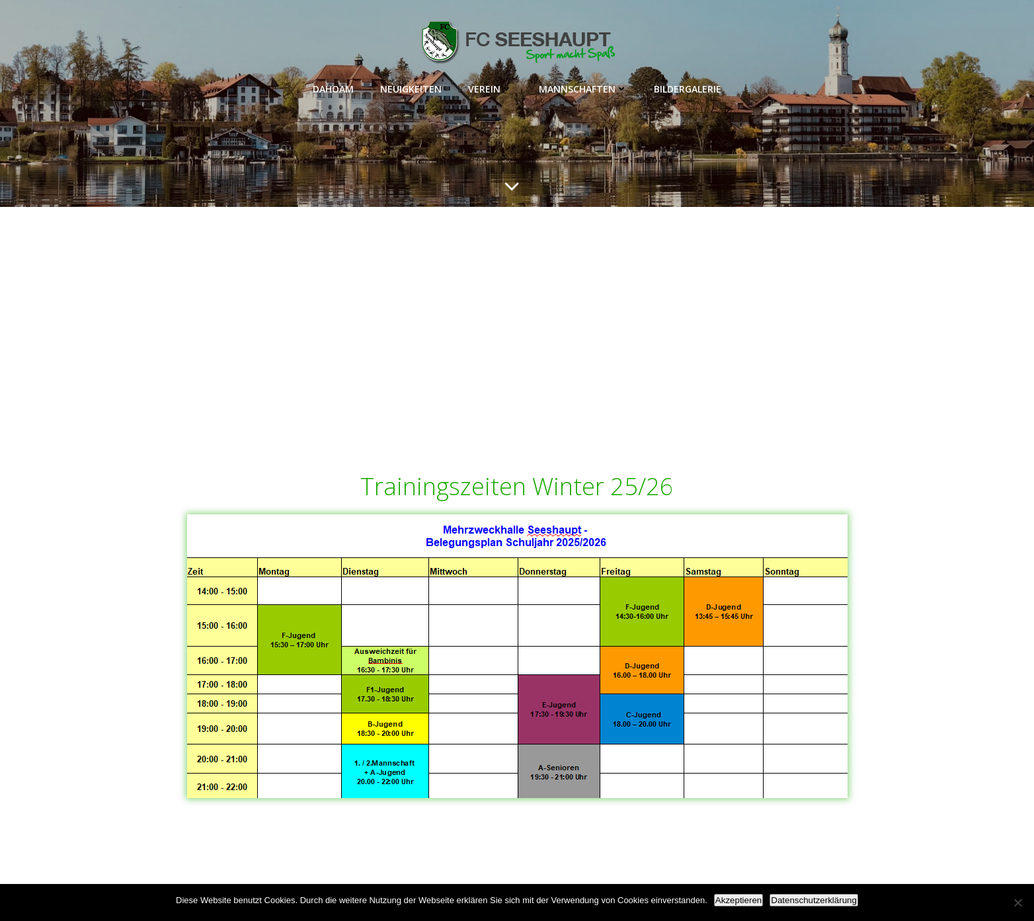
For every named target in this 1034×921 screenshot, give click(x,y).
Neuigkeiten (411, 89)
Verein (490, 89)
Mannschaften (583, 89)
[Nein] (1017, 902)
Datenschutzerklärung (814, 900)
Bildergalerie (687, 89)
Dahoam (333, 89)
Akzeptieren (738, 900)
